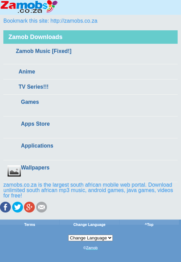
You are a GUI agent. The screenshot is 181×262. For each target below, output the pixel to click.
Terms (29, 225)
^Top (149, 225)
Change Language (89, 225)
